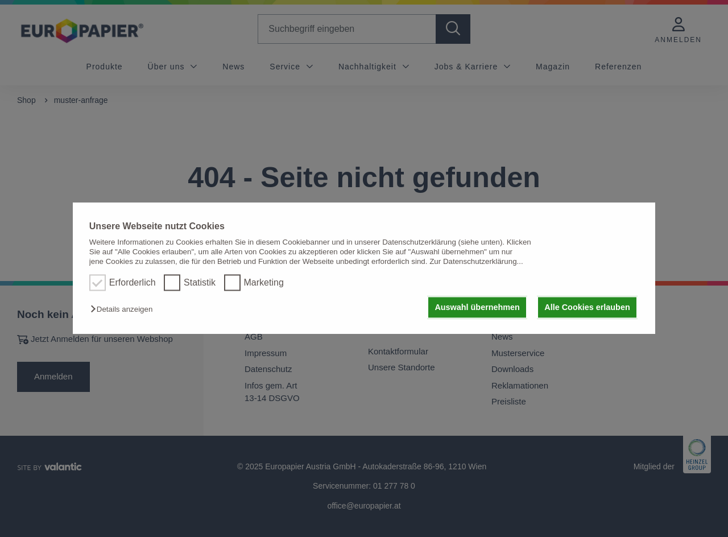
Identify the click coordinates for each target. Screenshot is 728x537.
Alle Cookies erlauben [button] (587, 307)
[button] (124, 309)
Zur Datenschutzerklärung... (476, 262)
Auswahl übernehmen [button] (477, 307)
